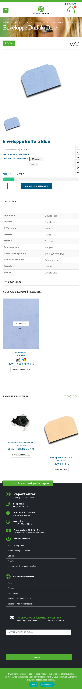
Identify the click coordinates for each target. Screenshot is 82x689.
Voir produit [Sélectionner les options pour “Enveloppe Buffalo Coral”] (61, 469)
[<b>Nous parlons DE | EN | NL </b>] (41, 531)
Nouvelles (12, 583)
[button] (5, 10)
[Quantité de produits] (10, 186)
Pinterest (77, 167)
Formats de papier (16, 545)
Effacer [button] (34, 164)
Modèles (11, 561)
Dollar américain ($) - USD (14, 150)
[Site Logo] (41, 10)
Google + (77, 162)
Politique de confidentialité (19, 598)
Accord (33, 684)
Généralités (13, 593)
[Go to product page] (21, 324)
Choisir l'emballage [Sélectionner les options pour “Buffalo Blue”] (21, 369)
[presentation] (28, 649)
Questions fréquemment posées (22, 566)
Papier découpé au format (19, 550)
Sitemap (11, 588)
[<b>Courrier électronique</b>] (41, 514)
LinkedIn (77, 157)
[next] (77, 44)
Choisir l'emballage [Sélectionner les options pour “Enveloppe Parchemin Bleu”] (21, 455)
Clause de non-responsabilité (20, 604)
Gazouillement (77, 152)
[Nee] (78, 679)
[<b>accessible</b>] (41, 523)
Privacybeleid (47, 684)
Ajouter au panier (38, 186)
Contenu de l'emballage (15, 158)
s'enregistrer (39, 657)
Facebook (77, 147)
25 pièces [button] (36, 159)
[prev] (72, 44)
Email (77, 172)
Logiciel (11, 556)
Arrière (9, 43)
